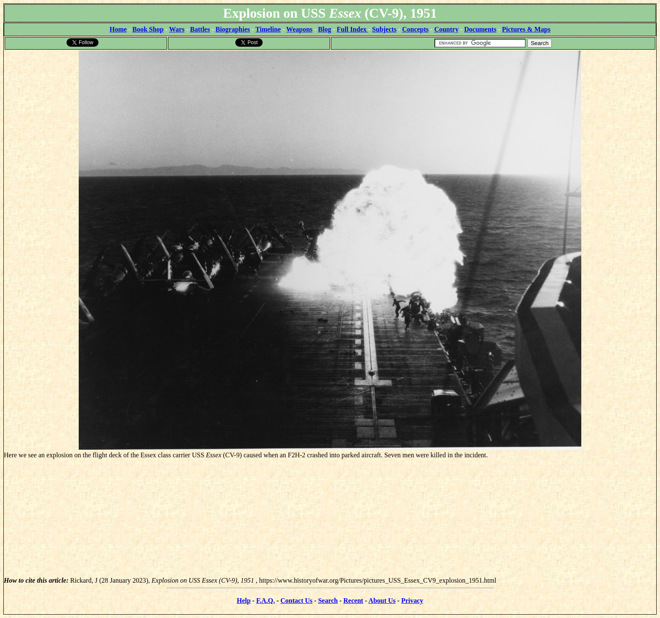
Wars (176, 29)
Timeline (268, 29)
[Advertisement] (330, 518)
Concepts (415, 29)
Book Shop (147, 29)
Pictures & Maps (526, 29)
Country (446, 29)
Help (243, 600)
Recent (353, 600)
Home (118, 29)
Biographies (233, 29)
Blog (324, 29)
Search (328, 600)
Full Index (352, 29)
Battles (200, 29)
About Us (381, 600)
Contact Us (296, 600)
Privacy (412, 600)
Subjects (384, 29)
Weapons (299, 29)
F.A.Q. (265, 600)
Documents (480, 29)
